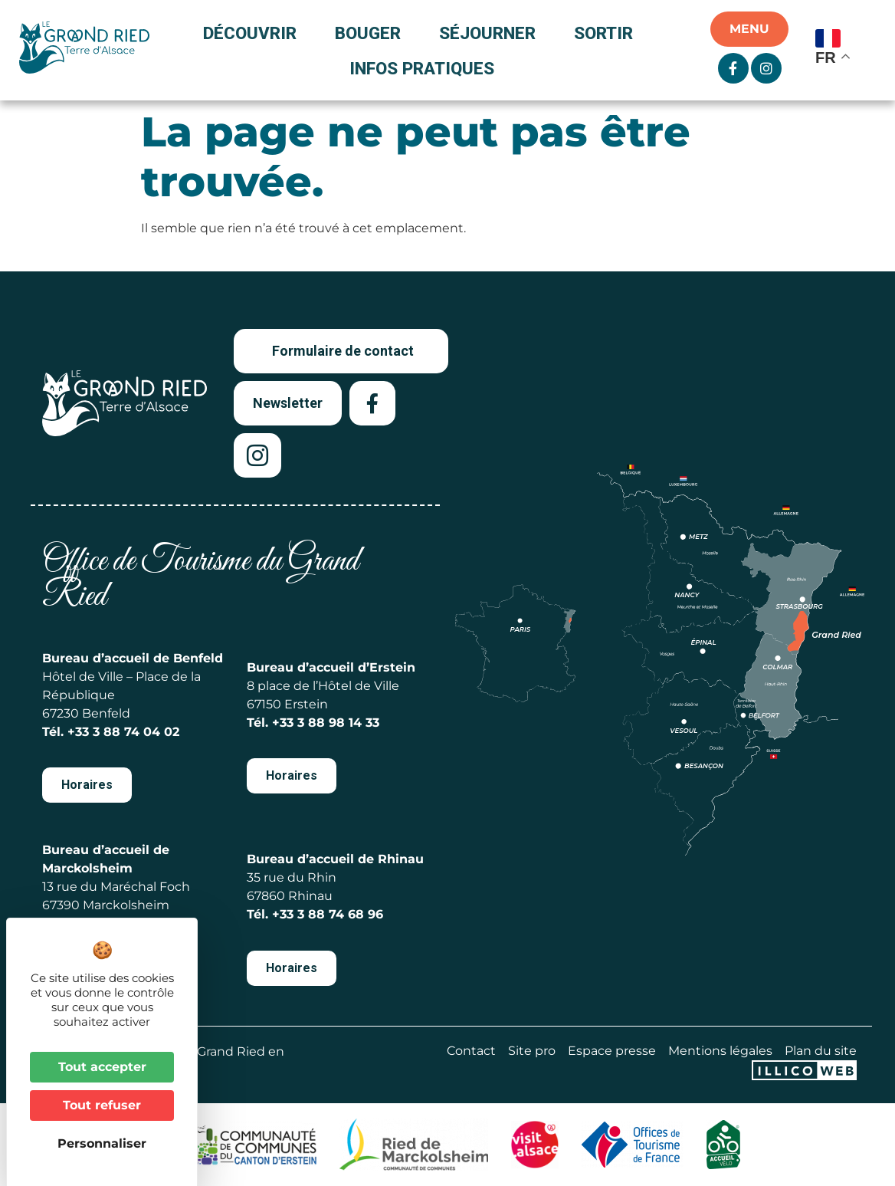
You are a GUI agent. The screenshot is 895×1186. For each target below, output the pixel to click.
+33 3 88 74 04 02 (123, 731)
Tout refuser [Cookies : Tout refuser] (102, 1105)
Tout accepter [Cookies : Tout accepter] (102, 1067)
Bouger (371, 33)
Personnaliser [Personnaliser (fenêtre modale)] (101, 1143)
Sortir (607, 33)
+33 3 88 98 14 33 (325, 722)
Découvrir (253, 33)
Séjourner (491, 33)
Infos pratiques (421, 68)
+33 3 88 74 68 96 (327, 914)
